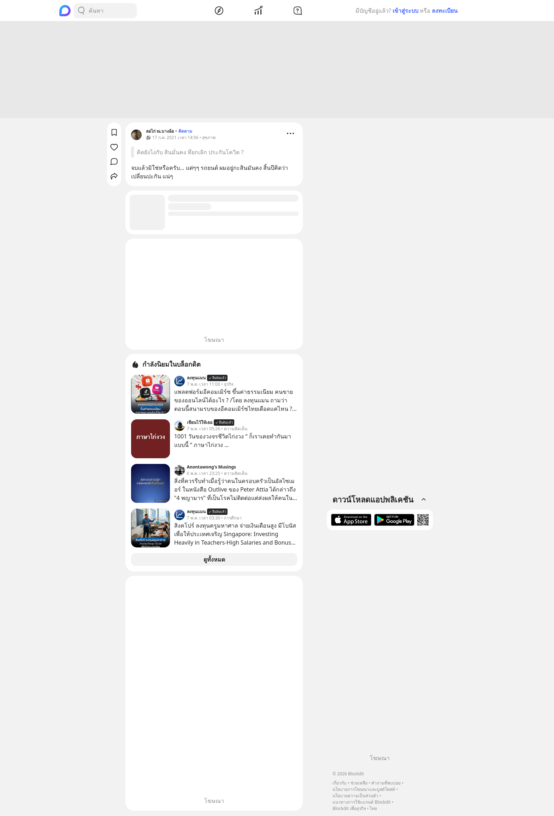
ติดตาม (185, 132)
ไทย (373, 808)
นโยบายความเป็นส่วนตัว (355, 796)
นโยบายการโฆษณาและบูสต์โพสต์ (363, 789)
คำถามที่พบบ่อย (386, 783)
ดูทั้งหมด (214, 560)
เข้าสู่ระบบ (405, 11)
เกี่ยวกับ (339, 783)
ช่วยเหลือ (358, 783)
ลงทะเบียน (445, 11)
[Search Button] (81, 10)
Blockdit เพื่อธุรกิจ (349, 808)
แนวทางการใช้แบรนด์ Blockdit (361, 802)
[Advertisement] (277, 71)
